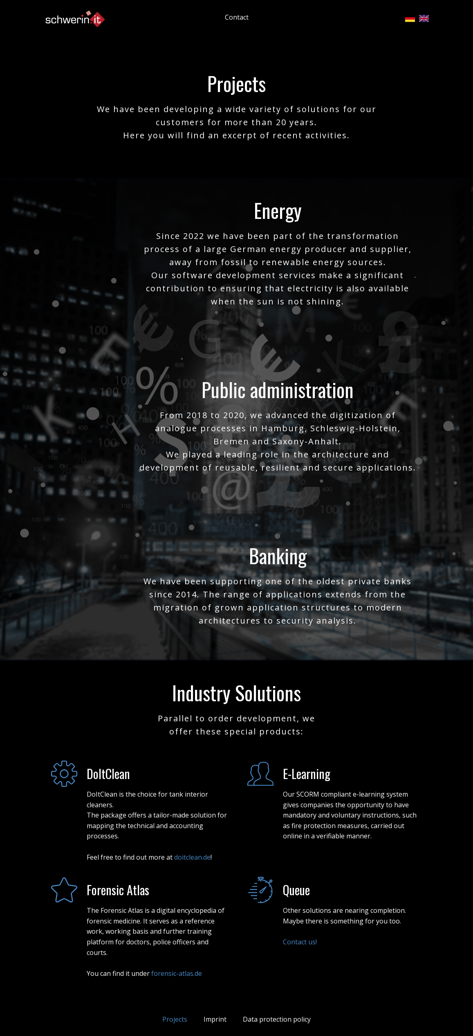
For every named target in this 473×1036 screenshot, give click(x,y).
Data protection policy (277, 1019)
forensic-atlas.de (176, 973)
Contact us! (300, 941)
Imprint (215, 1019)
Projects (174, 1019)
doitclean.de (192, 857)
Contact (237, 17)
